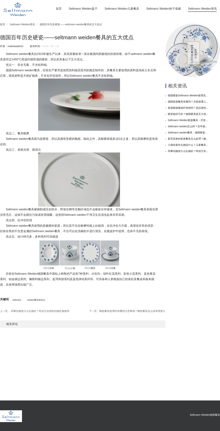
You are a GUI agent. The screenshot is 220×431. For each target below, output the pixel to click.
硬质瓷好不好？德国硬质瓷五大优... (188, 114)
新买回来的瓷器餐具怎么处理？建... (188, 138)
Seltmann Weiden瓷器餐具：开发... (188, 120)
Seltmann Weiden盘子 (83, 8)
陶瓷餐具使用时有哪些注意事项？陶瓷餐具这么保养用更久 (132, 311)
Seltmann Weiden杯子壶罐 (163, 8)
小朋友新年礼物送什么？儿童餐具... (188, 144)
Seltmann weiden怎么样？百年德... (187, 126)
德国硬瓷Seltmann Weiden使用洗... (188, 95)
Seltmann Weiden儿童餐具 (122, 8)
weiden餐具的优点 (36, 300)
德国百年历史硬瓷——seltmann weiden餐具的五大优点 (71, 24)
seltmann (16, 300)
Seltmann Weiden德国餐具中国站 (36, 273)
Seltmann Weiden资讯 (202, 8)
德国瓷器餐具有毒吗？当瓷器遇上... (188, 101)
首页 (59, 8)
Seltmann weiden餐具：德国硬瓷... (187, 132)
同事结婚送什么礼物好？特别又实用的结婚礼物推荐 (40, 311)
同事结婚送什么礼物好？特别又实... (188, 151)
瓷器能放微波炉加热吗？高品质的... (188, 107)
